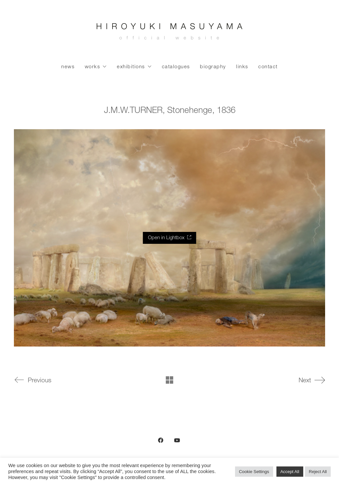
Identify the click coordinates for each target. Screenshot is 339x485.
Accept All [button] (289, 471)
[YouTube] (177, 440)
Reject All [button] (318, 471)
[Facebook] (160, 440)
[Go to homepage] (169, 33)
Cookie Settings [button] (254, 471)
